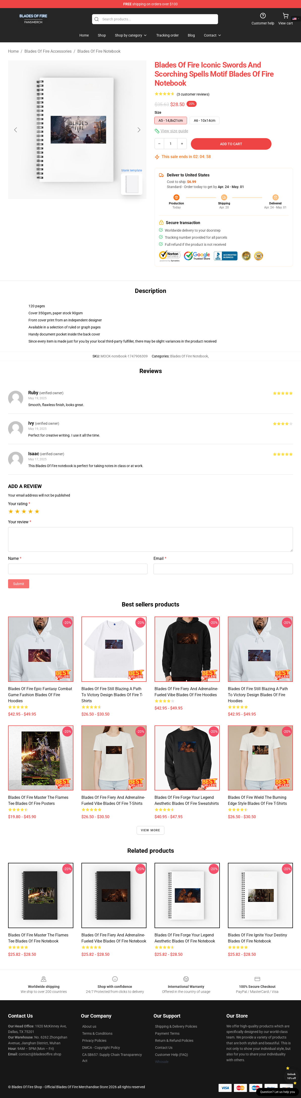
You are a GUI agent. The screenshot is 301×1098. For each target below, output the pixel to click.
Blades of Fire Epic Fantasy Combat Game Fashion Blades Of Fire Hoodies (40, 694)
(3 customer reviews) (193, 94)
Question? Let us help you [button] (277, 1092)
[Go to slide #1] (64, 210)
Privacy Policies (94, 1041)
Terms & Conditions (97, 1033)
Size (158, 112)
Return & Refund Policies (174, 1041)
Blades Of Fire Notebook (99, 51)
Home (13, 51)
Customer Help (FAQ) (171, 1055)
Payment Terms (167, 1033)
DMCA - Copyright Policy (101, 1048)
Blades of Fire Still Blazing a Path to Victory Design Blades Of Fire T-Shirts (112, 694)
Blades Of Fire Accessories (48, 51)
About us (89, 1026)
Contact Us (163, 1048)
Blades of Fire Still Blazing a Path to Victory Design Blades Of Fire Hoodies (258, 694)
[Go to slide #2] (90, 210)
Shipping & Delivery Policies (176, 1026)
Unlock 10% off (291, 1076)
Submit (18, 584)
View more (150, 830)
